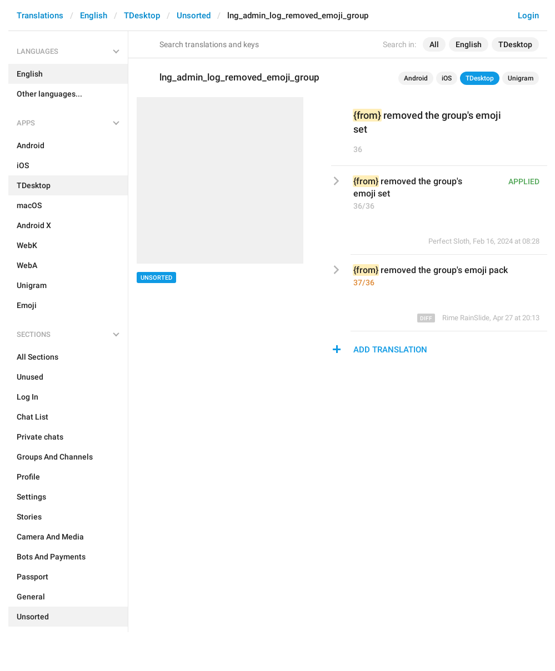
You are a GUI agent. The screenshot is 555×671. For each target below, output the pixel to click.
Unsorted (194, 16)
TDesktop (142, 16)
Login (528, 16)
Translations (40, 16)
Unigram (520, 78)
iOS (447, 78)
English (93, 16)
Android (416, 78)
